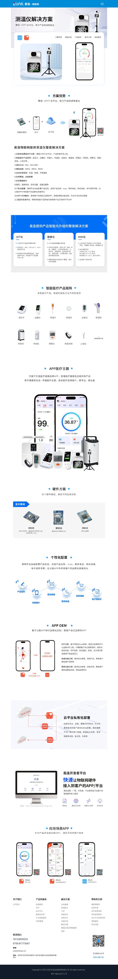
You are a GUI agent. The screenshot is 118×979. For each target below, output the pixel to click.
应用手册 (94, 908)
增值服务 (94, 921)
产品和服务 (41, 899)
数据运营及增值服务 (69, 928)
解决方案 (65, 899)
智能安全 (64, 914)
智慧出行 (64, 918)
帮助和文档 (96, 899)
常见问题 (94, 924)
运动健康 (64, 904)
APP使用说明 (96, 911)
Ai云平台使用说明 (98, 918)
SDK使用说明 (96, 914)
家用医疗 (64, 908)
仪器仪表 (64, 921)
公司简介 (16, 904)
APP (37, 908)
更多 (63, 931)
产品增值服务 (41, 918)
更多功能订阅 (98, 957)
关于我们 (17, 899)
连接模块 (39, 904)
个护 (63, 911)
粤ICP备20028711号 (59, 974)
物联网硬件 (95, 904)
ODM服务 (39, 921)
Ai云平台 (39, 911)
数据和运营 (40, 914)
